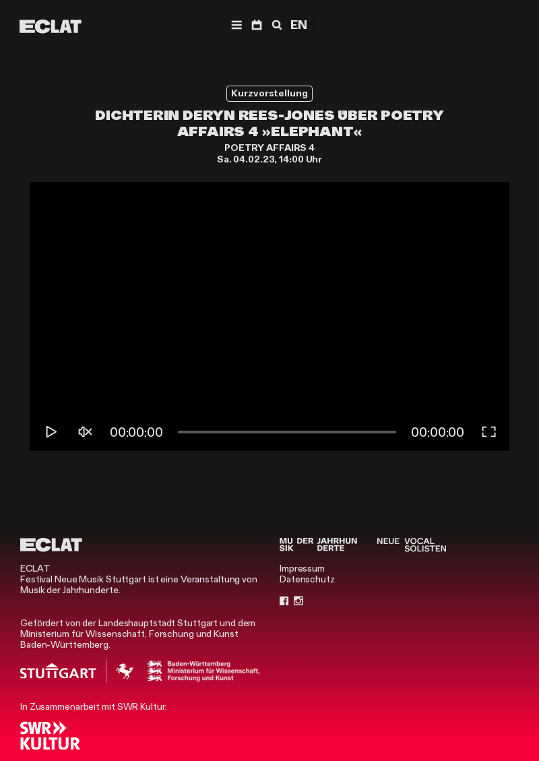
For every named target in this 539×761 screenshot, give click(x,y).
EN (298, 25)
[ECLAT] (51, 26)
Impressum (302, 568)
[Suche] (275, 25)
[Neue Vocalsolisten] (411, 544)
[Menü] (236, 25)
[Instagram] (298, 600)
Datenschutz (307, 579)
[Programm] (257, 25)
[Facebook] (284, 600)
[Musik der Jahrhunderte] (318, 544)
